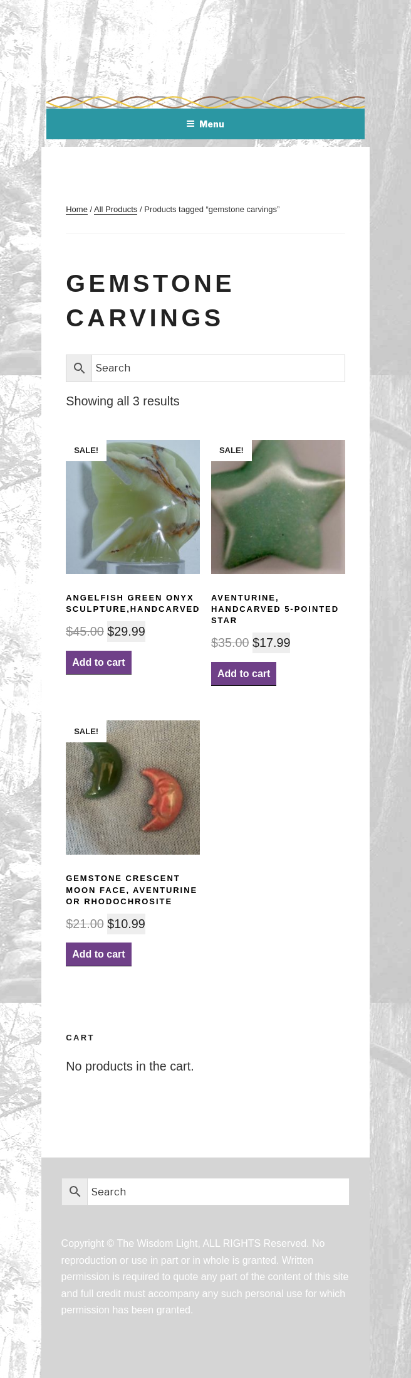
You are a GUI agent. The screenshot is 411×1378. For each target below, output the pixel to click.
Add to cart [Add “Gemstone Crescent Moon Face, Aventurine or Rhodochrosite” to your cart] (98, 954)
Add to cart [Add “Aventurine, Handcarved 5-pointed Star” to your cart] (243, 673)
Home (77, 209)
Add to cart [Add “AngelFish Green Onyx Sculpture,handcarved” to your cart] (98, 662)
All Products (115, 209)
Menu (205, 124)
